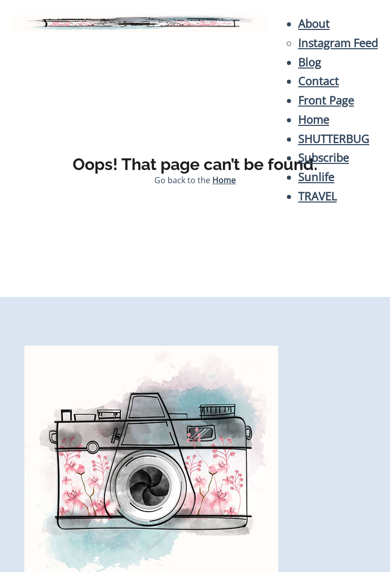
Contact (318, 81)
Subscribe (323, 157)
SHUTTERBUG (333, 138)
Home (313, 119)
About (314, 23)
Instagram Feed (338, 43)
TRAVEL (317, 196)
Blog (309, 62)
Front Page (326, 100)
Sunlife (316, 177)
